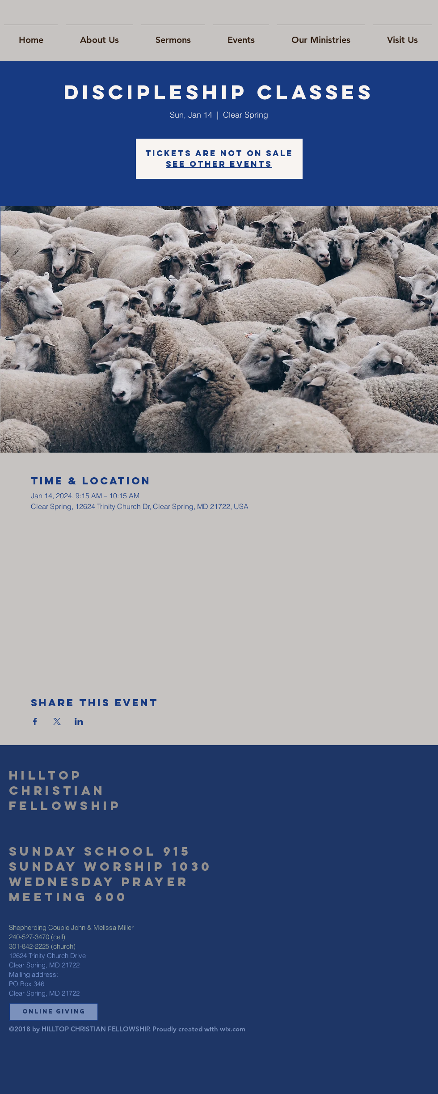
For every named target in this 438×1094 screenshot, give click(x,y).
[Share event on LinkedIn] (79, 721)
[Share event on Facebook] (35, 721)
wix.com (232, 1029)
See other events (219, 164)
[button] (53, 1012)
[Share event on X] (57, 721)
